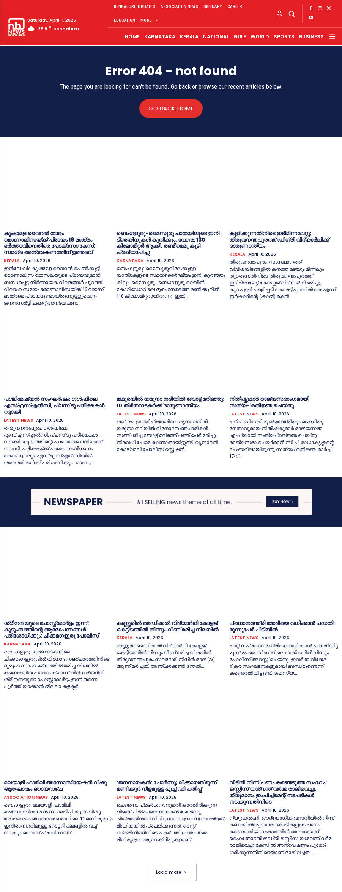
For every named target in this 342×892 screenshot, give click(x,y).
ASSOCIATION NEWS (26, 797)
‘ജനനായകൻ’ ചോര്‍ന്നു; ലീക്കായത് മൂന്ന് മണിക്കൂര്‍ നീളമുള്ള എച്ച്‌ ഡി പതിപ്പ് (167, 786)
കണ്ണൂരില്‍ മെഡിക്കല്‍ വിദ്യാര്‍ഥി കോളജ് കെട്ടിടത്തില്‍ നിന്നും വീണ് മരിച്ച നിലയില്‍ (168, 626)
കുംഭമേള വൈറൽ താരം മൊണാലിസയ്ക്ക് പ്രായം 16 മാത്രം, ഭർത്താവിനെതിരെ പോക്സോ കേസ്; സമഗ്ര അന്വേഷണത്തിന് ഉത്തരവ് (49, 242)
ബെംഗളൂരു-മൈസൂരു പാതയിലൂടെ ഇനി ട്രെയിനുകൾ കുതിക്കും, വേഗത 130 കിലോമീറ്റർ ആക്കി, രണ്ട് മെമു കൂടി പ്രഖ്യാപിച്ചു (168, 242)
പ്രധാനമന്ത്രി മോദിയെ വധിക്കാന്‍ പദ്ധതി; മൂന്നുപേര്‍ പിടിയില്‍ (282, 626)
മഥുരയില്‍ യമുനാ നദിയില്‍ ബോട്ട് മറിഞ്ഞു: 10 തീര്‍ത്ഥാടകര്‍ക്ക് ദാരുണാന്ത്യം (170, 402)
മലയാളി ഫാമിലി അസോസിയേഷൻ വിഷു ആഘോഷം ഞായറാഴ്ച (55, 786)
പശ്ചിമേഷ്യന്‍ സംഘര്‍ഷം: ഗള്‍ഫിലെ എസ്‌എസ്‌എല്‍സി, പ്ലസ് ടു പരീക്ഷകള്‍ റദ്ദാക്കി (54, 405)
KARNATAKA (130, 260)
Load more (171, 871)
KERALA (12, 260)
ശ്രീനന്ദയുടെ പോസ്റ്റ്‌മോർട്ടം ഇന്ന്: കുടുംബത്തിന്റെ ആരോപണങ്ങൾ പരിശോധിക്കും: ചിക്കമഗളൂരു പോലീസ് (51, 629)
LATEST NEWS (18, 420)
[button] (292, 13)
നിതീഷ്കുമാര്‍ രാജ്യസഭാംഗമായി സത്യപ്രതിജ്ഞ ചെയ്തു (269, 402)
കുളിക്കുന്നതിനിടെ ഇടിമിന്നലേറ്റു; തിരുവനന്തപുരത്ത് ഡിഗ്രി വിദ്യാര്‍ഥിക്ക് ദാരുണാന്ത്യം (279, 239)
